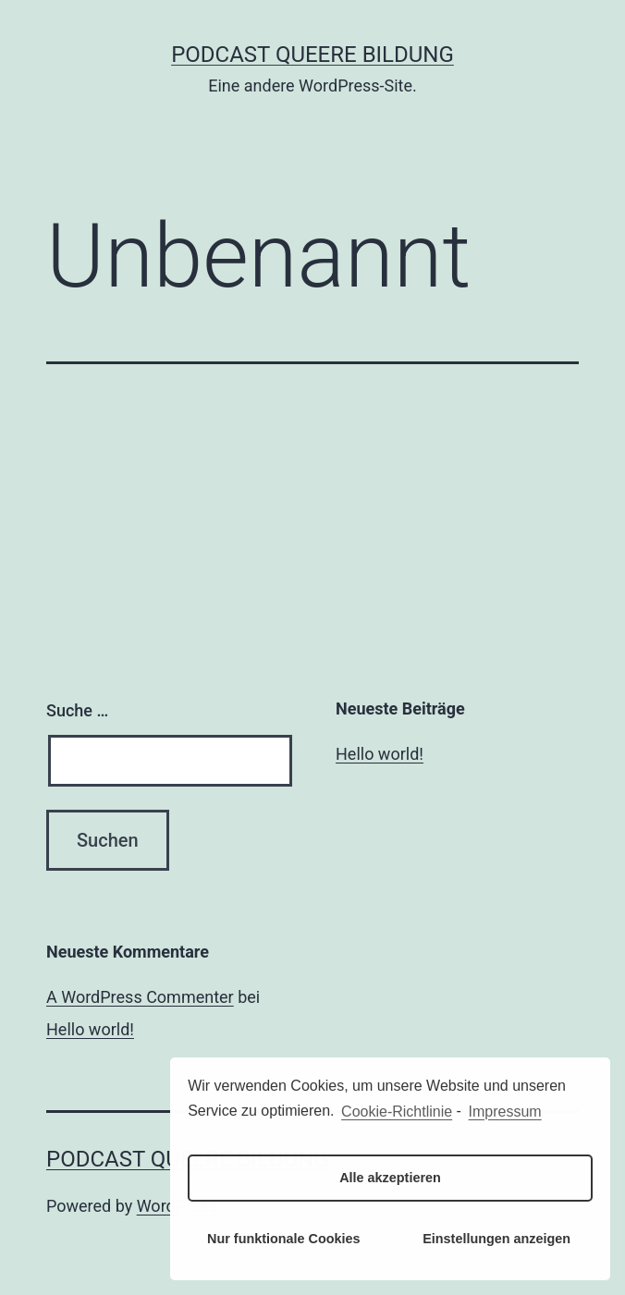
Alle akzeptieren (390, 1177)
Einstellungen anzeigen (496, 1238)
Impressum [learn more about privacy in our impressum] (505, 1111)
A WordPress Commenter (140, 997)
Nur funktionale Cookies (284, 1238)
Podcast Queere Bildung (312, 54)
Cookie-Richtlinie (396, 1111)
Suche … (77, 710)
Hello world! (379, 754)
